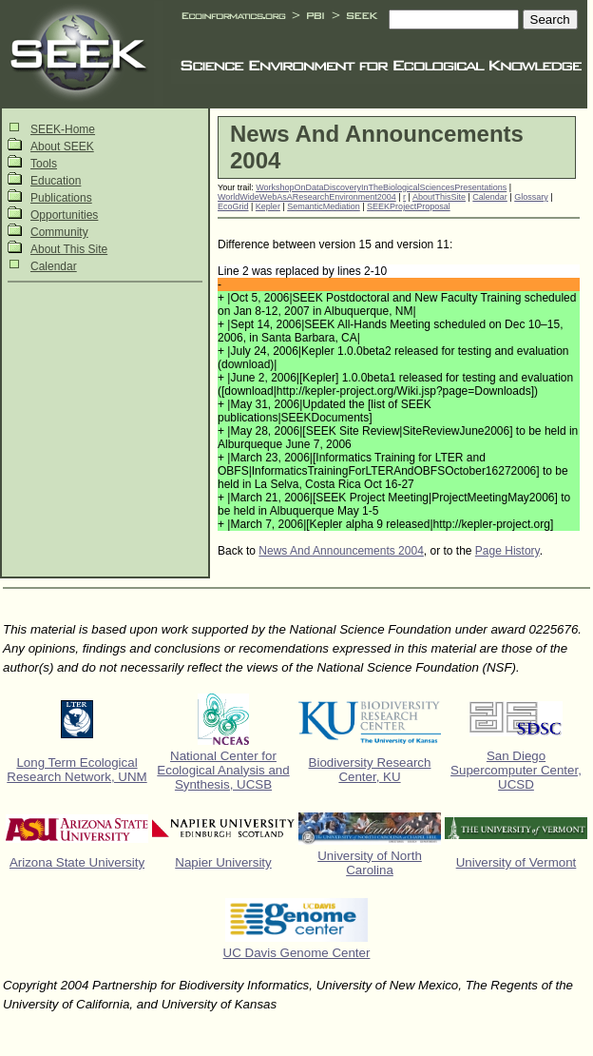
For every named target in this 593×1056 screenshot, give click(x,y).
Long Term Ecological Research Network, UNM (76, 769)
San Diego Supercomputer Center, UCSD (516, 770)
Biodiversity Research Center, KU (370, 769)
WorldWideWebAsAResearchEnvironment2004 (307, 197)
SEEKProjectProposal (408, 206)
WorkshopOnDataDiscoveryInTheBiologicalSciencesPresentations (381, 187)
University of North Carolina (369, 863)
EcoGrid (233, 206)
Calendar (53, 266)
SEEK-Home (62, 129)
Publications (61, 198)
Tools (43, 163)
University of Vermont (516, 862)
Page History (507, 550)
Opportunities (64, 215)
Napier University (223, 862)
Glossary (531, 197)
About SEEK (62, 146)
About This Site (68, 249)
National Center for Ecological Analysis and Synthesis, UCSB (223, 770)
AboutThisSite (439, 197)
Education (55, 180)
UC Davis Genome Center (297, 953)
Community (59, 232)
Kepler (268, 206)
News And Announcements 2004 (340, 550)
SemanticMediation (323, 206)
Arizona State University (77, 862)
